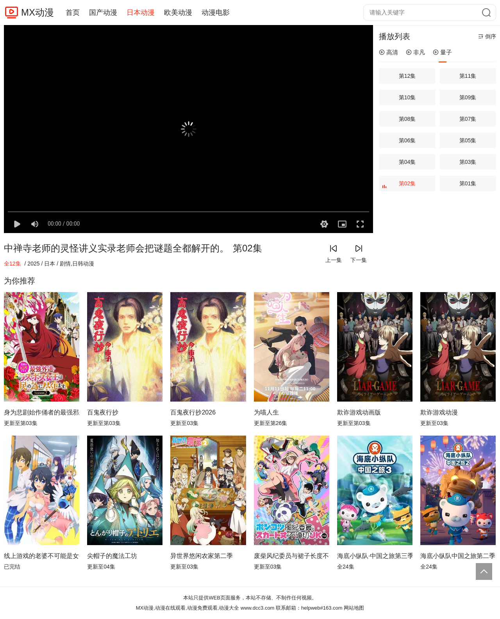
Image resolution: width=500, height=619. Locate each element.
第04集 (407, 162)
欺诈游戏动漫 (439, 412)
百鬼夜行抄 (102, 412)
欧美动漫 (178, 12)
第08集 (407, 119)
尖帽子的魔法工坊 (112, 556)
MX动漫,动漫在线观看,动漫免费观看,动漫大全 (187, 608)
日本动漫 (141, 12)
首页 (73, 12)
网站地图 (354, 608)
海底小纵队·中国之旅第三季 (374, 556)
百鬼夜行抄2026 (193, 412)
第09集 (468, 97)
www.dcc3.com (258, 608)
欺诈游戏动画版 (359, 412)
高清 (388, 52)
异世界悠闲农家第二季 (201, 556)
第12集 (407, 76)
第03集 (468, 162)
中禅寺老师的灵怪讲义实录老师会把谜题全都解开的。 (116, 248)
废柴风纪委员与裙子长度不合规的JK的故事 (291, 556)
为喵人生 (266, 412)
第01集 (468, 183)
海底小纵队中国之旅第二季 (457, 556)
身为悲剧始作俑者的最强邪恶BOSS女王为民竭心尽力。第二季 (41, 412)
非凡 (415, 52)
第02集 (400, 185)
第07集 (468, 119)
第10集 (407, 97)
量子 (442, 52)
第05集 (468, 140)
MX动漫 (37, 12)
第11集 (468, 76)
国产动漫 (103, 12)
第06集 (407, 140)
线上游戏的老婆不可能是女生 (41, 556)
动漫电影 (216, 12)
